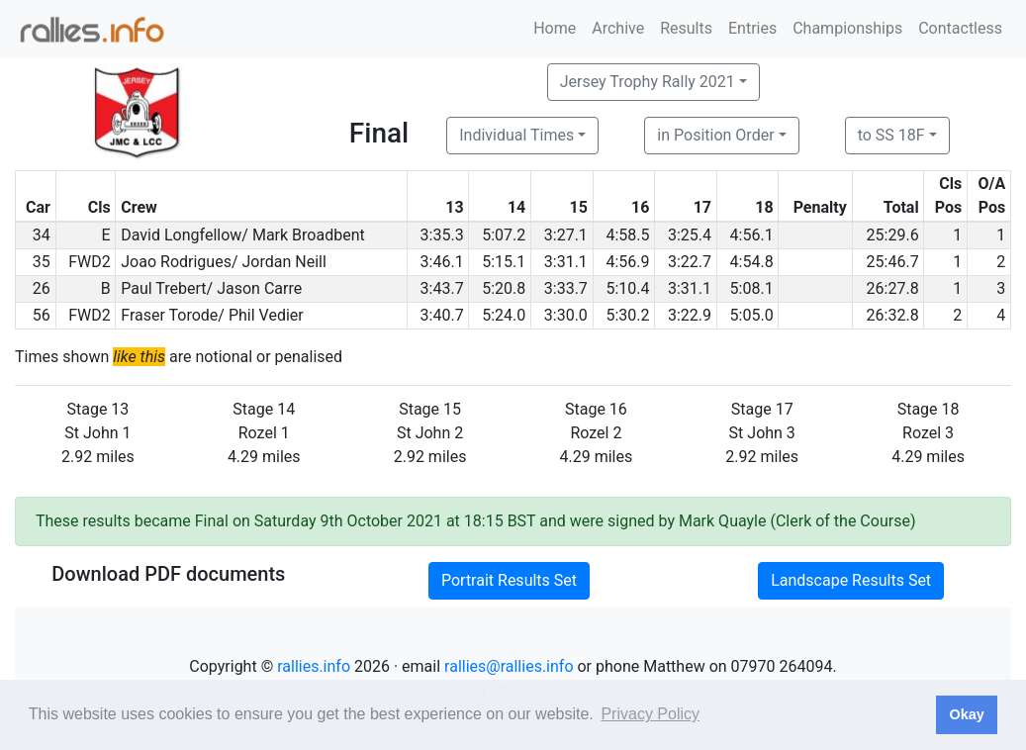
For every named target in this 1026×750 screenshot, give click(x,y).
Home (554, 28)
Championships (847, 28)
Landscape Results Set (851, 580)
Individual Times (516, 135)
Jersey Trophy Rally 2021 (647, 81)
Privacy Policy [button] (650, 713)
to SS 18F (891, 135)
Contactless (960, 28)
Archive (618, 28)
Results (686, 28)
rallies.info (313, 666)
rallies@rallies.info (508, 666)
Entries (752, 28)
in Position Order (715, 135)
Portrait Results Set (509, 580)
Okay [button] (966, 714)
